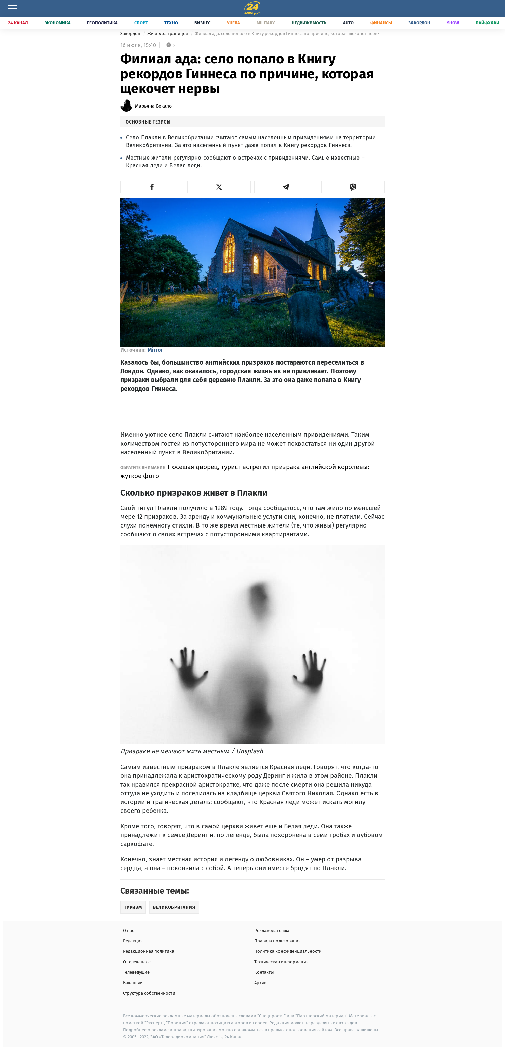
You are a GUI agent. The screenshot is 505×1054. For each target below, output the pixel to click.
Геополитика (102, 22)
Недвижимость (309, 22)
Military (266, 22)
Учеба (233, 22)
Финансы (381, 22)
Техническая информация (281, 961)
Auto (348, 22)
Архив (260, 982)
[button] (152, 187)
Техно (171, 22)
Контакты (264, 972)
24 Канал (18, 22)
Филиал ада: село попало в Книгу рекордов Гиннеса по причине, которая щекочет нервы (288, 33)
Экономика (58, 22)
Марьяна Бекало (153, 106)
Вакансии (133, 982)
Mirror (155, 350)
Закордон (419, 22)
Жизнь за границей (168, 33)
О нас (128, 930)
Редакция (133, 940)
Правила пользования (277, 940)
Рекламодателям (271, 930)
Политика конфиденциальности (288, 951)
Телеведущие (136, 972)
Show (453, 22)
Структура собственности (149, 993)
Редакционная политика (148, 951)
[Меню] (12, 8)
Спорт (141, 22)
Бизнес (202, 22)
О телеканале (137, 961)
